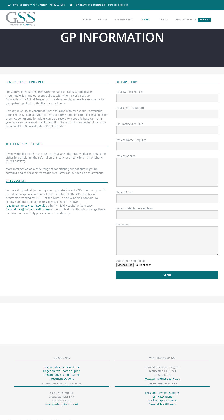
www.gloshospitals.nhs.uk (61, 404)
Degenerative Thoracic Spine (61, 371)
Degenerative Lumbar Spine (62, 375)
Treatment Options (62, 378)
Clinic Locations (162, 396)
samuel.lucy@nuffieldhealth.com (28, 209)
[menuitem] (36, 5)
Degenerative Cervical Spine (62, 367)
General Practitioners (162, 404)
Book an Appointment (162, 400)
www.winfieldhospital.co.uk (162, 378)
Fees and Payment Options (162, 393)
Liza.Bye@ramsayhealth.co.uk (26, 205)
